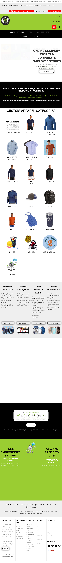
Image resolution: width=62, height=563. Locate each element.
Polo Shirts (29, 528)
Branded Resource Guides (40, 541)
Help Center (20, 538)
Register (56, 22)
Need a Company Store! (22, 11)
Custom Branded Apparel (39, 527)
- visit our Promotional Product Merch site (28, 6)
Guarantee (19, 528)
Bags (28, 550)
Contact (49, 527)
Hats (27, 536)
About (49, 525)
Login (57, 17)
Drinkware (29, 544)
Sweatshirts (30, 534)
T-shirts (28, 538)
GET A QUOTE (54, 11)
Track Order (41, 11)
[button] (54, 27)
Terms (18, 526)
